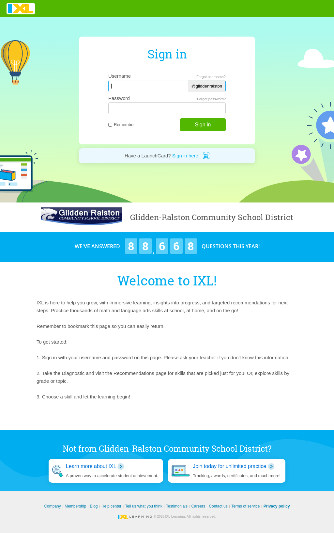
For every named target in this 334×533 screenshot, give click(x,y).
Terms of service (245, 506)
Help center (111, 506)
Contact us (218, 506)
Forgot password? (211, 99)
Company (52, 506)
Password (119, 98)
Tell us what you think (143, 506)
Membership (75, 506)
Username (119, 76)
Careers (198, 506)
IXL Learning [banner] (21, 8)
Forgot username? (211, 77)
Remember (121, 124)
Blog (94, 506)
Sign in (203, 124)
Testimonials (177, 506)
